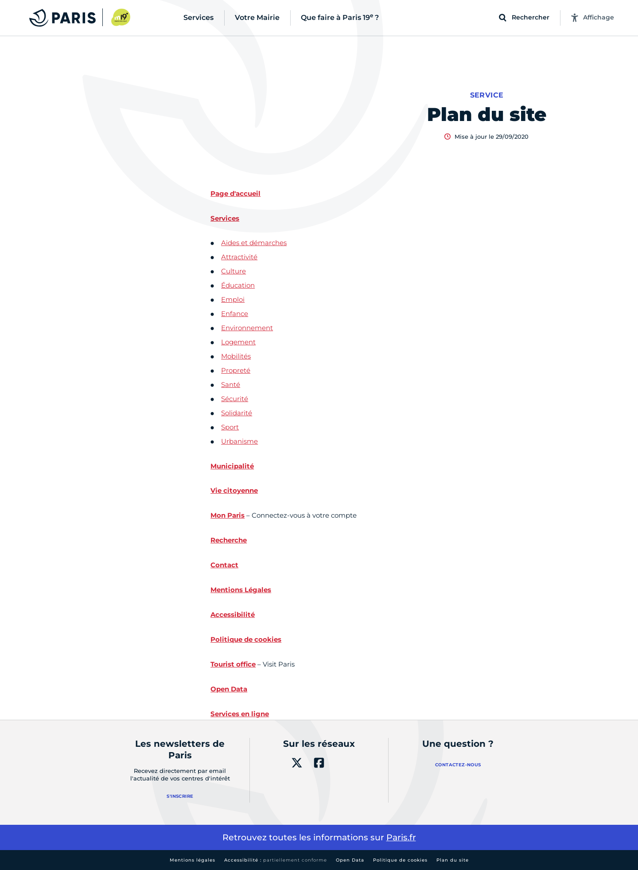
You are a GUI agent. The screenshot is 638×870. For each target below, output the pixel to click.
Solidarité (236, 413)
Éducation (238, 285)
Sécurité (234, 398)
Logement (238, 342)
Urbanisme (239, 441)
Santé (230, 384)
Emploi (233, 299)
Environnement (247, 328)
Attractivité (239, 257)
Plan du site (452, 860)
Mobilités (236, 356)
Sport (230, 427)
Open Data (350, 860)
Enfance (234, 313)
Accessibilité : (275, 860)
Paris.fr (401, 837)
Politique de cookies (400, 860)
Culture (233, 271)
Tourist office (233, 664)
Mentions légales (192, 860)
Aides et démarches (254, 242)
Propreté (235, 370)
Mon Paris (227, 515)
